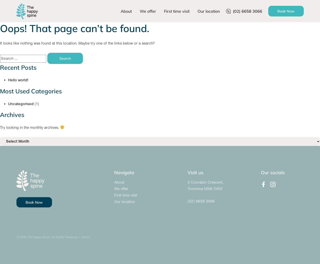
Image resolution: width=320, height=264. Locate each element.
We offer (148, 11)
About (126, 11)
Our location (209, 11)
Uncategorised (21, 104)
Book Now (285, 11)
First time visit (177, 11)
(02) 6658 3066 (244, 11)
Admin (85, 237)
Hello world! (18, 80)
